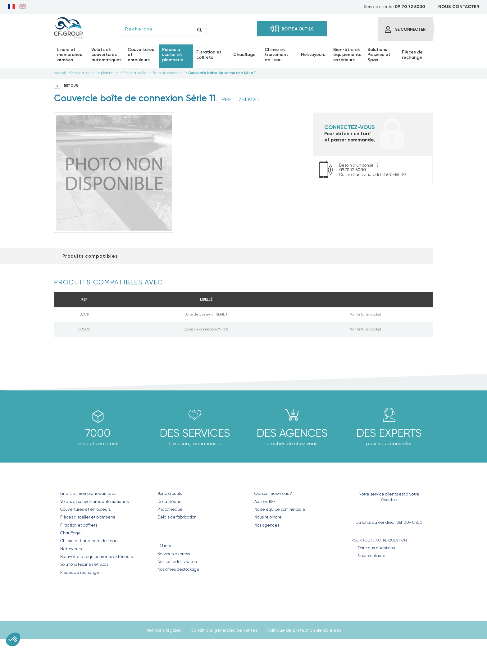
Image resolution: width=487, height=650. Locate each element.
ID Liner (164, 545)
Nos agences (266, 525)
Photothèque (170, 509)
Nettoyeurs (71, 548)
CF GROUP (266, 480)
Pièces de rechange (79, 572)
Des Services (195, 433)
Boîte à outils (169, 493)
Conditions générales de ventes (223, 630)
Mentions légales (163, 630)
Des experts (389, 433)
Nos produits (80, 480)
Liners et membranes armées (88, 493)
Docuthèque (169, 501)
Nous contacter (372, 555)
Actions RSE (264, 501)
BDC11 (84, 314)
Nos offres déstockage (178, 569)
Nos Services (176, 532)
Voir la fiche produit (365, 314)
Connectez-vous (349, 127)
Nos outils (172, 480)
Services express (173, 553)
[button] (13, 639)
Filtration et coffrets (78, 525)
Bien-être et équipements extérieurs (96, 556)
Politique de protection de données (304, 630)
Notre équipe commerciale (279, 509)
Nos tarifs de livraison (177, 561)
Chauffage (70, 533)
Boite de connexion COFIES (206, 329)
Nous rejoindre (268, 517)
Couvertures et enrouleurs (85, 509)
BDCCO (84, 329)
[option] (114, 173)
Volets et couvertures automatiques (94, 501)
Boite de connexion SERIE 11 (206, 314)
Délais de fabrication (177, 517)
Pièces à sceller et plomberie (88, 517)
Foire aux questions (376, 548)
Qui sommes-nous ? (273, 493)
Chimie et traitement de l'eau (88, 540)
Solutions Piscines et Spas (84, 564)
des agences (292, 433)
